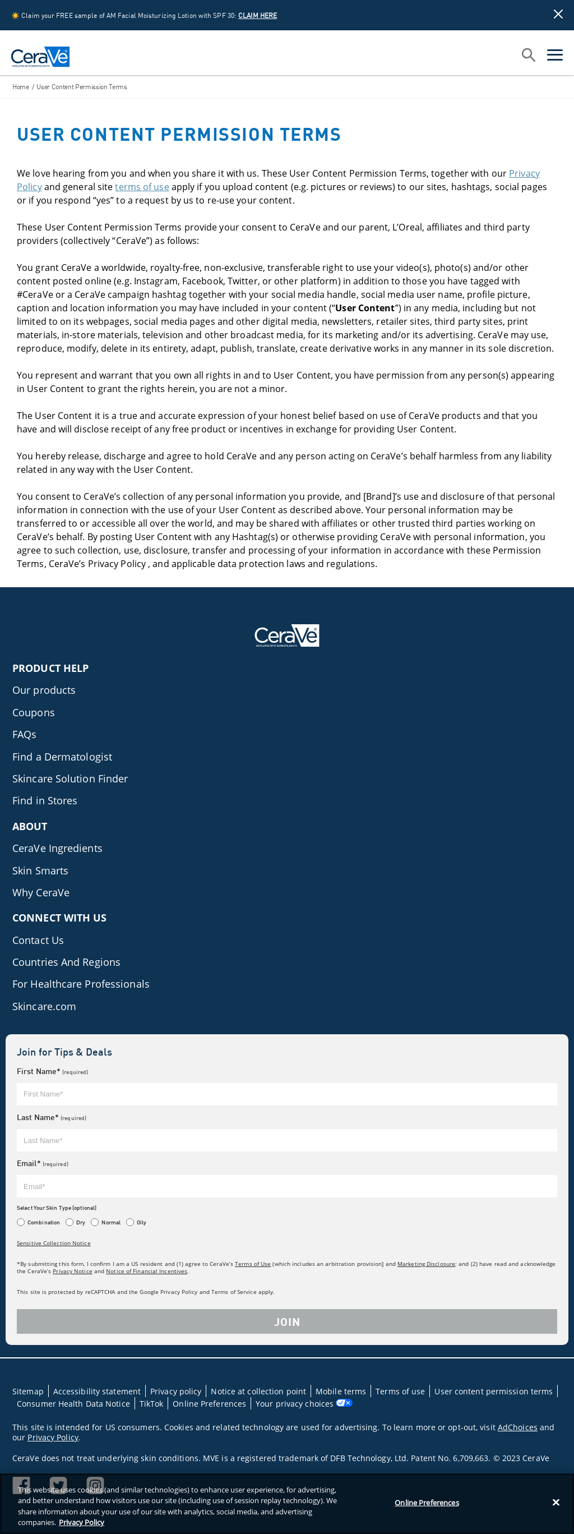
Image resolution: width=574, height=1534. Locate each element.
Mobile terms (341, 1391)
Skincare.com (44, 1006)
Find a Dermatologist (62, 756)
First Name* (52, 1071)
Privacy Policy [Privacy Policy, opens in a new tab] (81, 1522)
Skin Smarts (40, 870)
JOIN (287, 1321)
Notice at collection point (258, 1391)
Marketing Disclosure (426, 1264)
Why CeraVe (41, 892)
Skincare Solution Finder (70, 778)
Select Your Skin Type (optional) (56, 1207)
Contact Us (38, 940)
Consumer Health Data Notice (73, 1403)
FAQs (24, 734)
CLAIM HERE (257, 15)
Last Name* (51, 1117)
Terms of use (400, 1391)
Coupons (33, 712)
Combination (43, 1222)
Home (20, 86)
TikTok (152, 1403)
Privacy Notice (72, 1271)
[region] (287, 1503)
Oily (141, 1222)
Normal (111, 1222)
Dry (80, 1222)
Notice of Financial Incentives (146, 1271)
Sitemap (28, 1391)
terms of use (142, 187)
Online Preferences (209, 1403)
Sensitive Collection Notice (54, 1243)
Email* (42, 1163)
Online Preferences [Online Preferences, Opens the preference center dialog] (427, 1503)
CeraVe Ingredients (57, 848)
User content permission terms (493, 1391)
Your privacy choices (304, 1403)
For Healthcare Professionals (81, 984)
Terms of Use (253, 1264)
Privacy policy (175, 1391)
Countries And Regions (66, 962)
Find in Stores (44, 800)
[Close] (556, 1502)
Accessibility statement (97, 1391)
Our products (44, 690)
